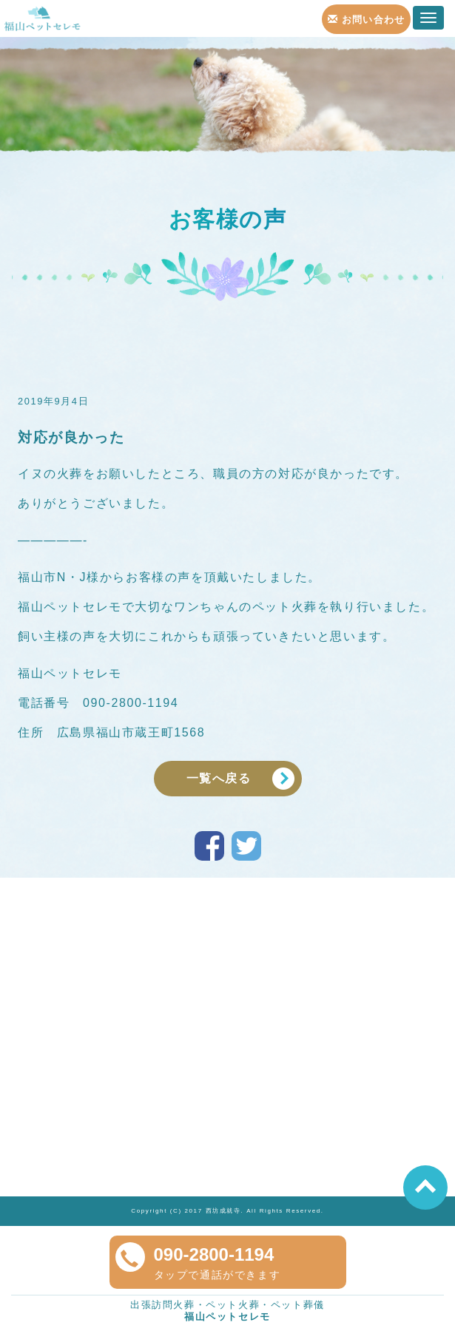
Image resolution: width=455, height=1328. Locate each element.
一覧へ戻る (219, 778)
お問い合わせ (366, 19)
